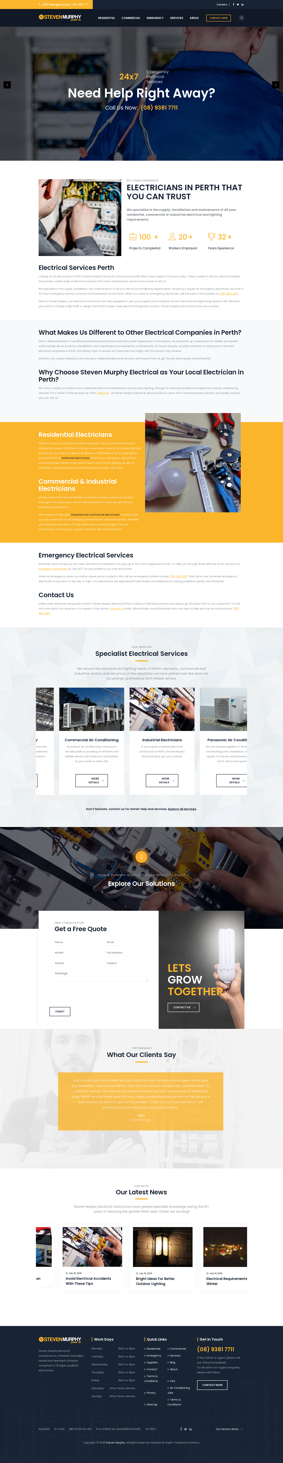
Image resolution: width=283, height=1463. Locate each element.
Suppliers (152, 1362)
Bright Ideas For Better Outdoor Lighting (204, 1281)
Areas (194, 18)
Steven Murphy (115, 1442)
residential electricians (75, 458)
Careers (222, 4)
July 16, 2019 (53, 1273)
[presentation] (43, 798)
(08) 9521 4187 (229, 294)
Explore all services (182, 809)
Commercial (131, 18)
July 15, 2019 (194, 1273)
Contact (152, 1369)
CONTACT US (184, 1007)
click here (103, 393)
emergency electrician (53, 569)
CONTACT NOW (218, 17)
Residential (106, 18)
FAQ (172, 1381)
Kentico (194, 1442)
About (174, 1369)
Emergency (155, 18)
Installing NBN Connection (67, 1278)
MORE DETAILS (75, 780)
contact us (117, 608)
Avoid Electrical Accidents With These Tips (137, 1281)
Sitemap (152, 1404)
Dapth (169, 1442)
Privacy (151, 1393)
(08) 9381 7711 (80, 4)
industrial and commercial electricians (95, 514)
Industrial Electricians (212, 740)
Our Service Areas (230, 1429)
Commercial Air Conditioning (141, 740)
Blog (172, 1362)
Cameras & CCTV (71, 740)
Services (176, 18)
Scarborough (141, 1120)
